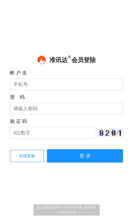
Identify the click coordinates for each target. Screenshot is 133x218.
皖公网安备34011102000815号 (60, 207)
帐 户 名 (18, 73)
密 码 (17, 97)
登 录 (84, 155)
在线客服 (27, 156)
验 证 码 (18, 121)
